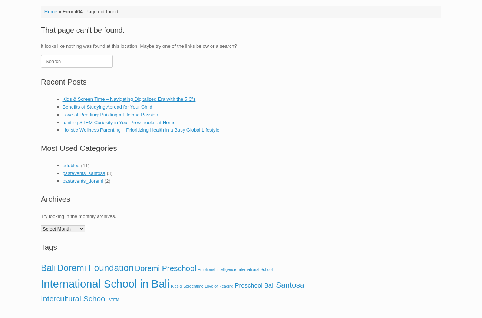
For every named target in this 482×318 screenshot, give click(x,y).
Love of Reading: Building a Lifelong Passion (110, 114)
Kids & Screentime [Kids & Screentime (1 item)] (187, 286)
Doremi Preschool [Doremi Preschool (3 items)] (166, 268)
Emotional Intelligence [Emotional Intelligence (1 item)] (217, 269)
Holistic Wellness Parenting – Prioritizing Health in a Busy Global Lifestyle (141, 130)
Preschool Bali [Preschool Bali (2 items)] (254, 285)
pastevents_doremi (83, 181)
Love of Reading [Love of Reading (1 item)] (219, 286)
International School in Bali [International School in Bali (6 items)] (105, 284)
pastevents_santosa (84, 173)
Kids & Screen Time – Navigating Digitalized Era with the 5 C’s (129, 99)
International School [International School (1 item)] (255, 269)
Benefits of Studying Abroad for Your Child (107, 107)
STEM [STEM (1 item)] (113, 300)
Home (50, 11)
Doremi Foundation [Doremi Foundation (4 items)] (95, 268)
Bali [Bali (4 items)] (48, 268)
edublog (71, 165)
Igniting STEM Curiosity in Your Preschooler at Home (119, 122)
